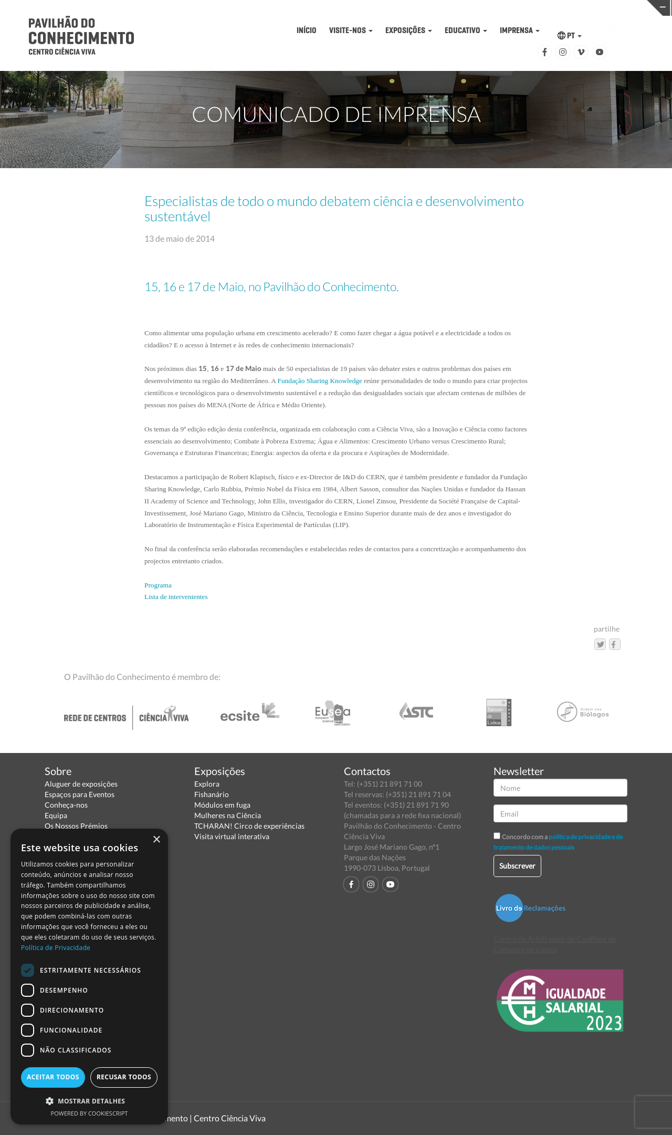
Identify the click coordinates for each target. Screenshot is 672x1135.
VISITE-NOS (351, 30)
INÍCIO (307, 30)
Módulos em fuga (222, 804)
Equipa (56, 815)
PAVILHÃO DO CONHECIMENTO (313, 8)
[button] (89, 1101)
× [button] (156, 840)
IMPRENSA (520, 30)
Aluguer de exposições (81, 783)
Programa (158, 585)
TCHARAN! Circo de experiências (249, 825)
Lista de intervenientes (176, 597)
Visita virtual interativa (231, 836)
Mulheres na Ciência (227, 815)
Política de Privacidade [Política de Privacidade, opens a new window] (55, 947)
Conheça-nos (66, 804)
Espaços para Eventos (79, 794)
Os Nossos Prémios (76, 825)
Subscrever (517, 865)
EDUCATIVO (466, 30)
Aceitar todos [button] (53, 1076)
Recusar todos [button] (124, 1076)
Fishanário (211, 794)
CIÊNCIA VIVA (458, 7)
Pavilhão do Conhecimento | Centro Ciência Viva (178, 1118)
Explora (206, 783)
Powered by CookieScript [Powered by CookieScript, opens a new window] (89, 1113)
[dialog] (89, 976)
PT (570, 35)
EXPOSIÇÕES (408, 30)
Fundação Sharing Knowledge (320, 381)
